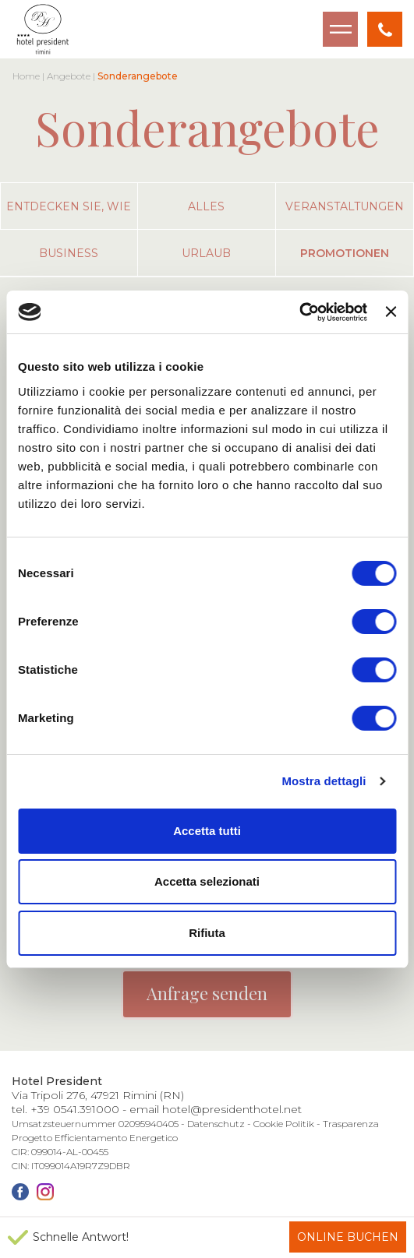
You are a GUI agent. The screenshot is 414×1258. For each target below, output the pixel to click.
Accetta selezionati (207, 881)
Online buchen (347, 1237)
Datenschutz (216, 1123)
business (68, 253)
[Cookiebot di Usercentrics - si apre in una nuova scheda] (299, 312)
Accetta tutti (207, 830)
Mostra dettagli (323, 781)
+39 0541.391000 (74, 1109)
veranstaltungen (344, 206)
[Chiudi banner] (390, 311)
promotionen (344, 253)
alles (206, 206)
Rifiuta (207, 932)
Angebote (68, 76)
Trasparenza (351, 1123)
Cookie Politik (283, 1123)
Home (26, 76)
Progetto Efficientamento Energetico (95, 1137)
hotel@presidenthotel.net (232, 1109)
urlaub (206, 253)
